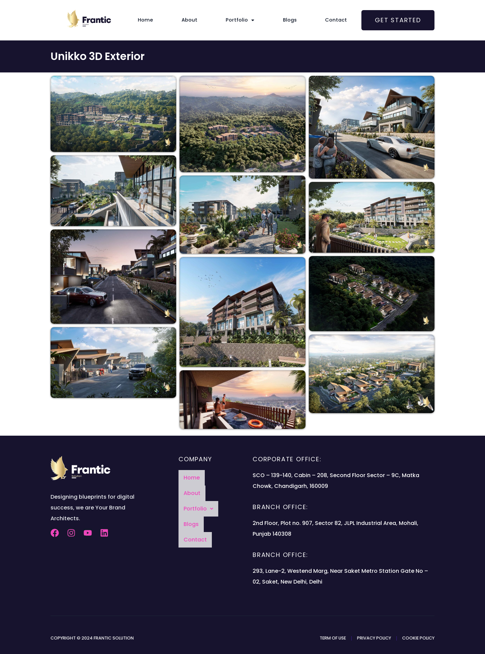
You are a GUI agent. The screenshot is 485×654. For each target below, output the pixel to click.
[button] (240, 20)
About (196, 20)
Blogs (282, 20)
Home (159, 20)
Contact (322, 20)
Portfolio (240, 20)
